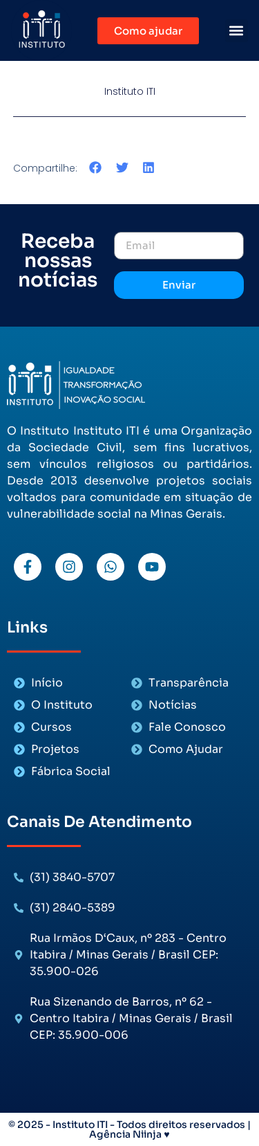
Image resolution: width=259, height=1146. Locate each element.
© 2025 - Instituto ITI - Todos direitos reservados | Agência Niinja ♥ (129, 1129)
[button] (236, 30)
